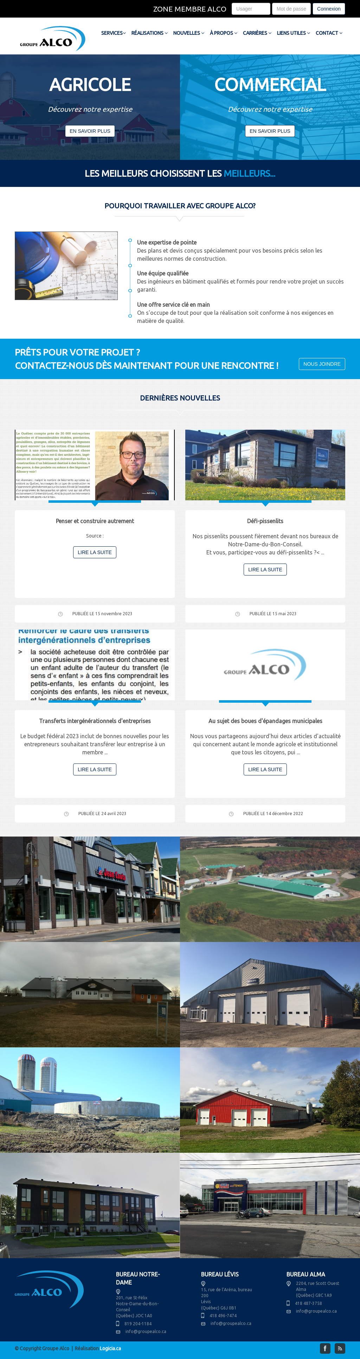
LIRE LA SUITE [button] (94, 552)
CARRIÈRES (257, 33)
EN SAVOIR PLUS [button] (90, 131)
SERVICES (113, 33)
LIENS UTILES (293, 33)
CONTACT (329, 33)
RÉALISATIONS (149, 33)
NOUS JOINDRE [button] (322, 364)
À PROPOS (223, 33)
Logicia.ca (110, 1348)
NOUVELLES (188, 33)
